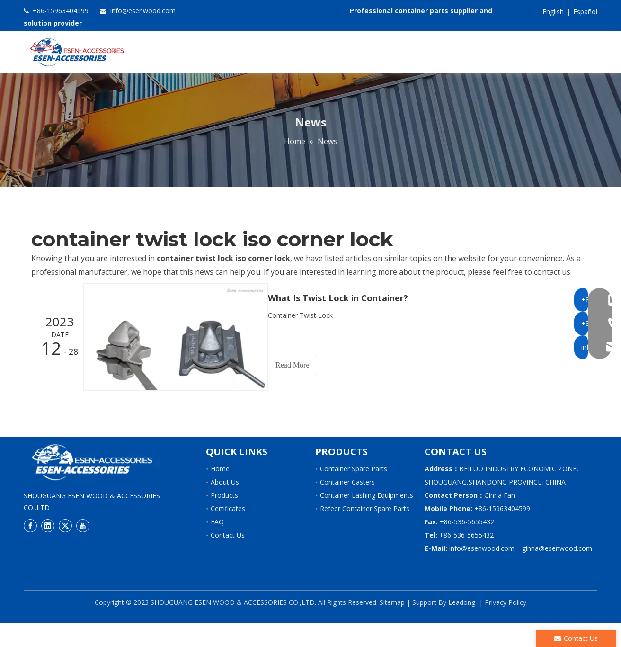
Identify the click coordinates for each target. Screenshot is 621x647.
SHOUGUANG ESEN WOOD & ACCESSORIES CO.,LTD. (232, 626)
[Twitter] (65, 549)
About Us (225, 506)
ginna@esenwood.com (557, 572)
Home (220, 492)
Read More (301, 390)
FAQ (217, 545)
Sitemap (392, 626)
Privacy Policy (505, 626)
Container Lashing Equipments (366, 519)
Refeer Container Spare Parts (364, 532)
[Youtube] (82, 549)
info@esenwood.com (142, 10)
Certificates (228, 532)
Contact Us (228, 559)
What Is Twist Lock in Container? (346, 322)
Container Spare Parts (353, 492)
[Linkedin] (47, 549)
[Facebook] (30, 549)
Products (224, 519)
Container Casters (347, 506)
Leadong (461, 626)
